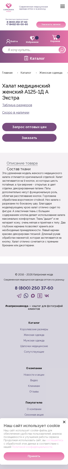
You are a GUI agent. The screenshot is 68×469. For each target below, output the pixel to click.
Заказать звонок (51, 24)
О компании (34, 409)
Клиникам (34, 386)
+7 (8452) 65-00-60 (17, 24)
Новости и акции (34, 374)
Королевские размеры (34, 329)
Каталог (37, 58)
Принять (34, 456)
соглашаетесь (54, 440)
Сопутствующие (34, 351)
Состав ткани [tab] (19, 169)
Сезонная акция (34, 414)
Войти (12, 41)
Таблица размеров (17, 105)
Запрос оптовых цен (29, 127)
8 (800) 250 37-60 (17, 22)
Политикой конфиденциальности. (32, 446)
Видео (34, 380)
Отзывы (34, 391)
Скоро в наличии (15, 112)
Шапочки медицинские (34, 346)
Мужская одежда (34, 340)
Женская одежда (34, 334)
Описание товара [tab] (22, 163)
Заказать (29, 138)
